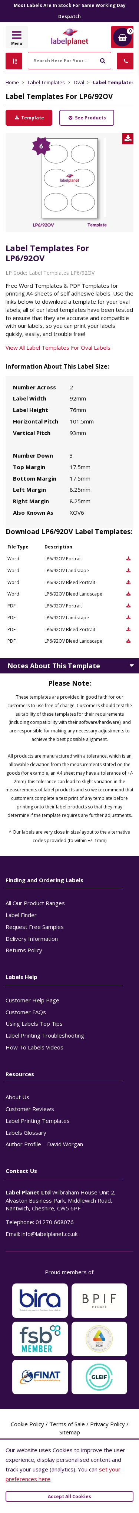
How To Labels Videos (34, 1047)
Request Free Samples (35, 926)
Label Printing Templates (38, 1120)
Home (12, 82)
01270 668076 (55, 1222)
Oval (79, 82)
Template (29, 118)
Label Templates (46, 82)
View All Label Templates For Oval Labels (58, 347)
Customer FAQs (26, 1012)
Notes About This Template (53, 665)
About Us (17, 1097)
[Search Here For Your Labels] (69, 60)
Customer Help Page (32, 1000)
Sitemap (69, 1432)
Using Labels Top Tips (34, 1023)
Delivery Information (32, 938)
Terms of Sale (67, 1424)
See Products (86, 118)
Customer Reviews (30, 1108)
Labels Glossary (26, 1132)
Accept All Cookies (69, 1496)
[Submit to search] (102, 60)
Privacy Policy (107, 1424)
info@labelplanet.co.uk (49, 1233)
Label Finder (21, 915)
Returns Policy (24, 950)
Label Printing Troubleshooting (45, 1035)
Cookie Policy (27, 1424)
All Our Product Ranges (35, 903)
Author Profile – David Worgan (44, 1144)
